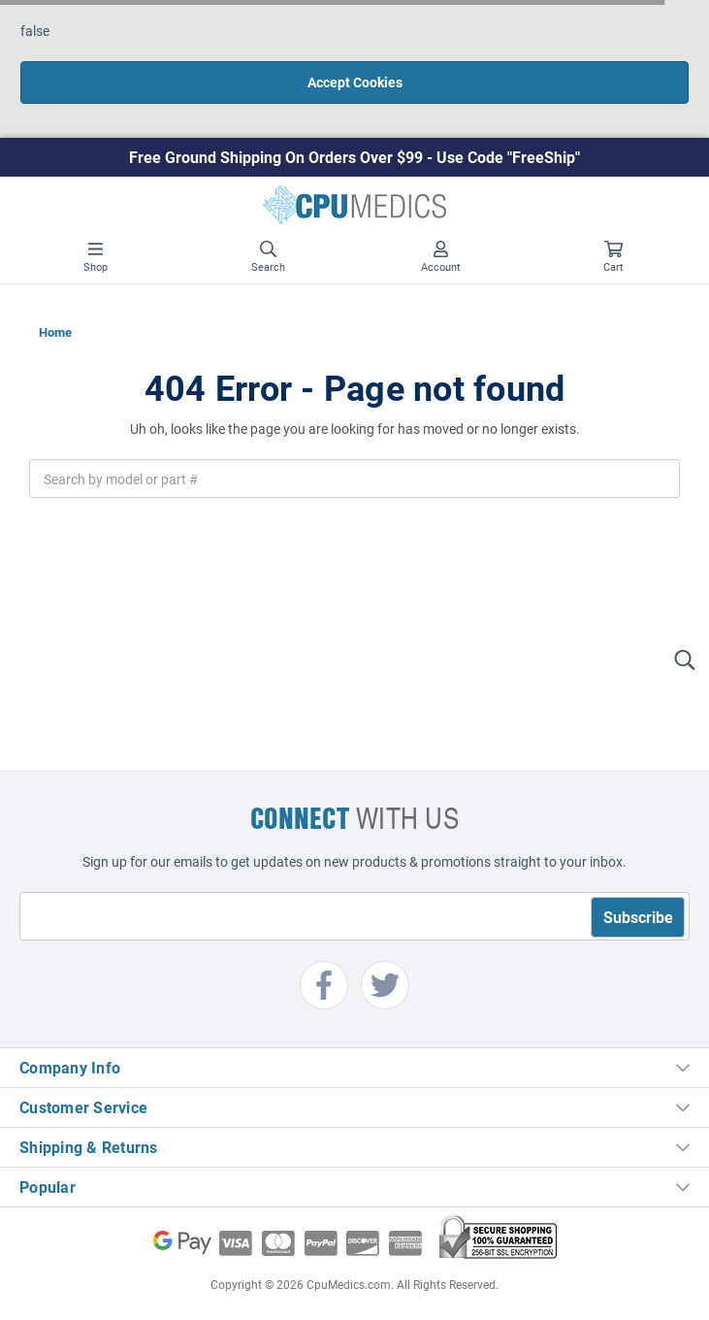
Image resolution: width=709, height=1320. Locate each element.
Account (441, 257)
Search (268, 257)
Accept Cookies (355, 82)
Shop (95, 257)
